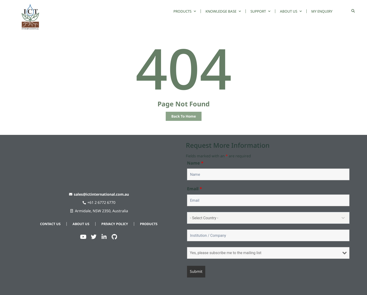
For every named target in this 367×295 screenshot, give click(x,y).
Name (195, 163)
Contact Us (50, 224)
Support (260, 11)
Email (194, 188)
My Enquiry (321, 11)
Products (184, 11)
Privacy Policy (114, 224)
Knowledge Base (223, 11)
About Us (291, 11)
